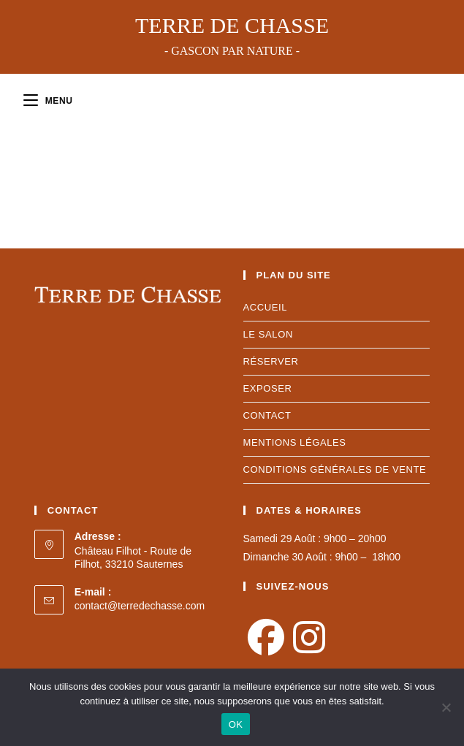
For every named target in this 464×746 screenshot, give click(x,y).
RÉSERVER (271, 361)
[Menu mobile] (48, 101)
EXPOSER (267, 388)
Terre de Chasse (232, 35)
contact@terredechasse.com (140, 606)
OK (236, 724)
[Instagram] (309, 638)
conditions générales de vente (335, 469)
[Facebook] (266, 638)
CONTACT (267, 415)
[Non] (445, 707)
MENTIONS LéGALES (294, 442)
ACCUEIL (265, 307)
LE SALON (268, 334)
